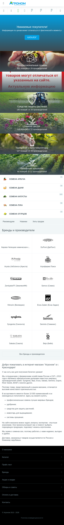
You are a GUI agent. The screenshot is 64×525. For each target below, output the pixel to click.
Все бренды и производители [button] (32, 354)
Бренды (32, 472)
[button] (32, 37)
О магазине (32, 450)
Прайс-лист (32, 465)
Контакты (32, 502)
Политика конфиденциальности (32, 518)
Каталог (32, 457)
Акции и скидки (32, 480)
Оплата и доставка (32, 495)
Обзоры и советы (32, 487)
